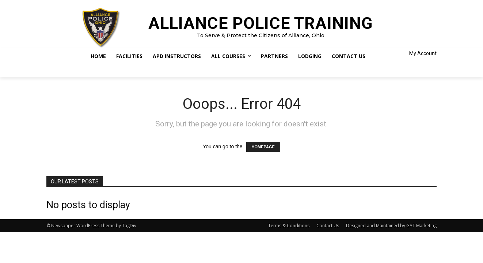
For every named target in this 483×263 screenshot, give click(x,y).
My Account (423, 53)
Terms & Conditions (288, 225)
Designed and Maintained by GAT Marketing (391, 225)
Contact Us (327, 225)
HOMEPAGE (263, 147)
